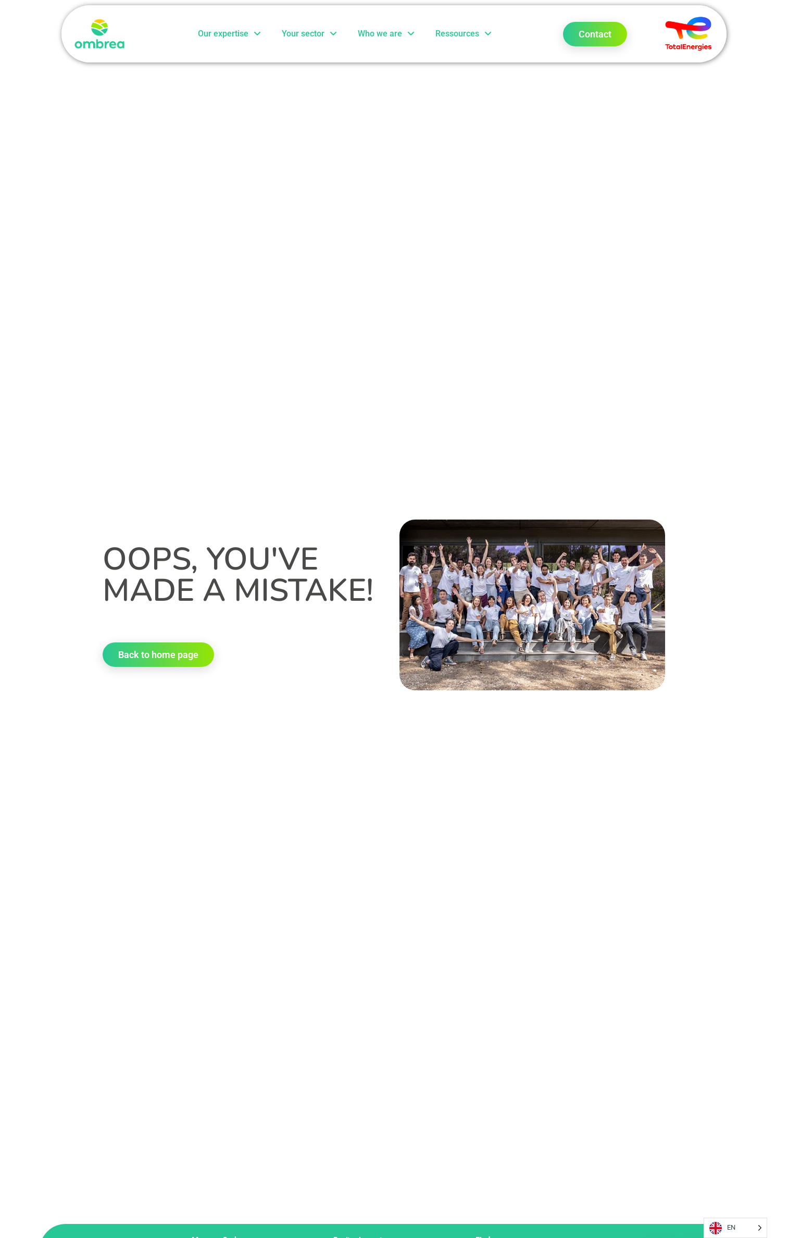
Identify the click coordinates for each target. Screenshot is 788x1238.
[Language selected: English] (735, 1228)
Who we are (386, 33)
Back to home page (158, 654)
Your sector (309, 33)
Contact (595, 34)
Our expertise (229, 33)
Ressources (463, 33)
